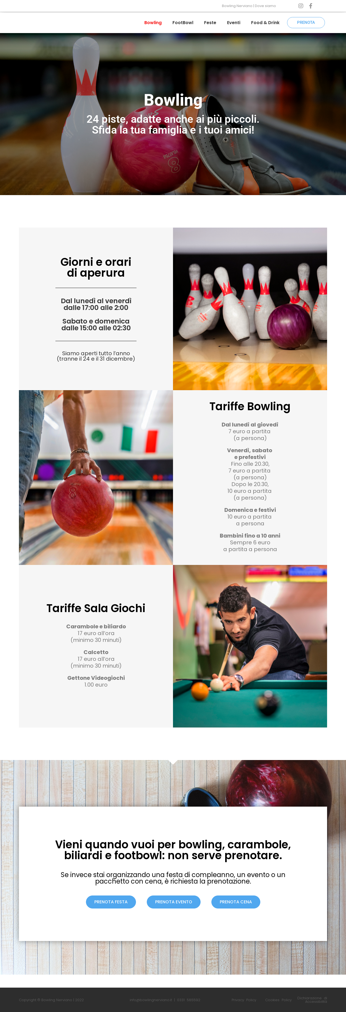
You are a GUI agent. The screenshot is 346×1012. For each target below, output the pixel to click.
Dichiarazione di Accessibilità (312, 999)
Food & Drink (265, 23)
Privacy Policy (244, 1000)
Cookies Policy (278, 1000)
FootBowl (182, 23)
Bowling (153, 23)
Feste (210, 23)
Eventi (233, 23)
